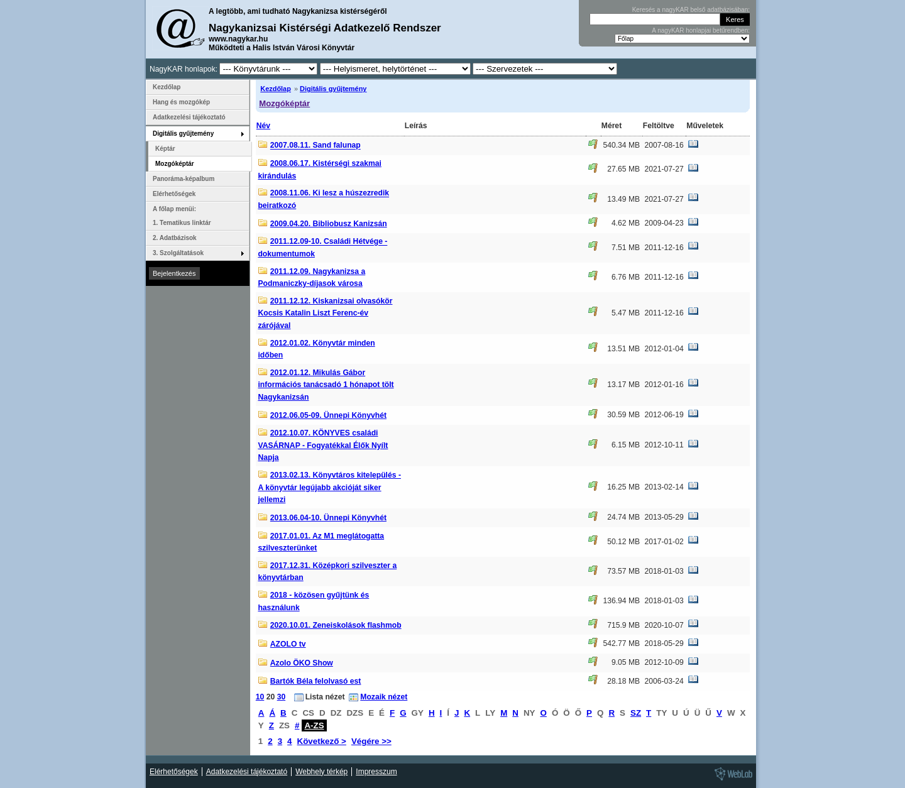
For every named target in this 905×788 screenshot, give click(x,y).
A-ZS (314, 725)
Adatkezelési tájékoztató (189, 117)
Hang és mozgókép (181, 102)
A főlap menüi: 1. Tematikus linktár (182, 215)
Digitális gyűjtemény (333, 88)
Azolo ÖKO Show (301, 663)
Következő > (321, 741)
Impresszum (376, 771)
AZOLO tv (288, 644)
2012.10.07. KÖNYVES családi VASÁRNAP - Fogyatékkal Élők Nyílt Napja (323, 445)
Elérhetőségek (174, 193)
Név (263, 125)
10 (260, 696)
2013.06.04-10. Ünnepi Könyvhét (328, 517)
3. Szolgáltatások (178, 252)
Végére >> (371, 741)
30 (281, 696)
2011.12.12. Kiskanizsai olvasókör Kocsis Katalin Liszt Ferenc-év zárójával (325, 313)
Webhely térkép (321, 771)
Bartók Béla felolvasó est (315, 681)
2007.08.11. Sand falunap (315, 145)
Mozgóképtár (284, 103)
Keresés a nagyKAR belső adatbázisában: (691, 9)
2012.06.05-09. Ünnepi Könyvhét (328, 415)
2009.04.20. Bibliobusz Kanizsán (328, 223)
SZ (635, 713)
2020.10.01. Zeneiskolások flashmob (336, 625)
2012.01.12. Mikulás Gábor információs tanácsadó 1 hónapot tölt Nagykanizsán (325, 385)
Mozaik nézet (383, 696)
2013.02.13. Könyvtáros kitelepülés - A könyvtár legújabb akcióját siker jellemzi (329, 487)
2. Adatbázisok (175, 237)
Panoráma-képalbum (183, 178)
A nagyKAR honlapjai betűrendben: (701, 30)
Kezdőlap (275, 88)
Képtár (165, 148)
